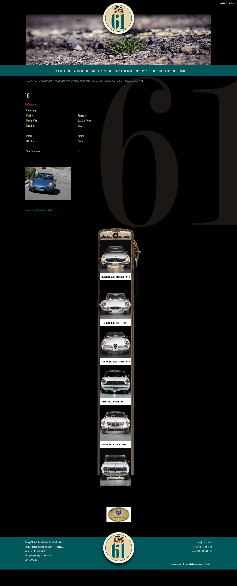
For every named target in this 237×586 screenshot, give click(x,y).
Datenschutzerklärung (192, 564)
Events (146, 71)
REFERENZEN (46, 81)
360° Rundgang (124, 71)
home (27, 81)
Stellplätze (98, 71)
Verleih (78, 71)
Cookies (208, 564)
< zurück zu (39, 210)
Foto (182, 71)
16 (141, 81)
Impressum (176, 564)
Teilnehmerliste (131, 81)
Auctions (164, 71)
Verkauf (60, 71)
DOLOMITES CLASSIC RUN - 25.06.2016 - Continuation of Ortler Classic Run (88, 81)
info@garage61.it (204, 542)
